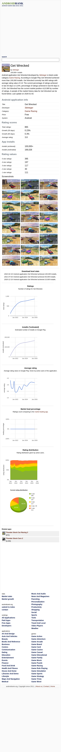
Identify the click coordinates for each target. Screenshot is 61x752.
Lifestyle (5, 676)
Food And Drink (8, 666)
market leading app (41, 412)
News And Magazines (40, 596)
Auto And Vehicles (9, 636)
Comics (5, 647)
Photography (36, 604)
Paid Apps (6, 620)
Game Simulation (38, 671)
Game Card (36, 647)
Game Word (36, 682)
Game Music (36, 660)
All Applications (8, 618)
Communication (8, 650)
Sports (34, 615)
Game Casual (37, 652)
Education (6, 655)
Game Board (36, 644)
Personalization (37, 602)
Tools (33, 618)
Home (52, 686)
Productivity (36, 607)
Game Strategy (37, 676)
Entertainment (8, 658)
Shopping (35, 610)
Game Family (36, 658)
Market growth (8, 599)
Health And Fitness (10, 668)
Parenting (35, 599)
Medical (5, 682)
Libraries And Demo (10, 674)
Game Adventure (38, 639)
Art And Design (8, 634)
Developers (6, 626)
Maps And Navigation (11, 679)
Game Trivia (36, 679)
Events (5, 660)
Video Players (37, 626)
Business (6, 644)
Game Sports (36, 674)
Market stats (7, 596)
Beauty (5, 639)
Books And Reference (11, 642)
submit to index (8, 607)
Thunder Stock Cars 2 (14, 538)
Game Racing (14, 78)
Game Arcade (37, 642)
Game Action (36, 636)
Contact (46, 686)
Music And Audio (38, 594)
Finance (5, 663)
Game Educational (39, 655)
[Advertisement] (23, 30)
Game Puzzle (36, 663)
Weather (34, 628)
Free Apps (6, 623)
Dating (4, 652)
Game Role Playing (39, 668)
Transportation (37, 620)
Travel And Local (38, 623)
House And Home (9, 671)
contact (5, 610)
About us (39, 686)
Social (34, 612)
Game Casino (37, 650)
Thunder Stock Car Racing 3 (17, 532)
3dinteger (16, 70)
